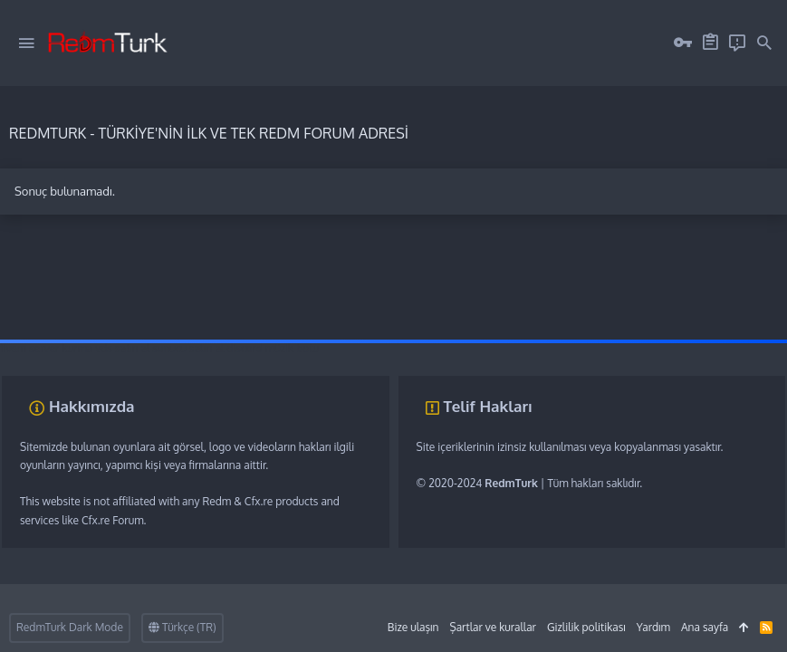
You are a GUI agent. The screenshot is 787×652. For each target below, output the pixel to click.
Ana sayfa (704, 627)
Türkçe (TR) (182, 627)
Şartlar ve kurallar (492, 627)
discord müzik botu (272, 348)
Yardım (653, 627)
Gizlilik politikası (586, 627)
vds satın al (122, 348)
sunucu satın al (188, 348)
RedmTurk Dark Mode (69, 627)
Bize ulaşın (413, 627)
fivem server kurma (46, 348)
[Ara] (764, 43)
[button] (26, 43)
